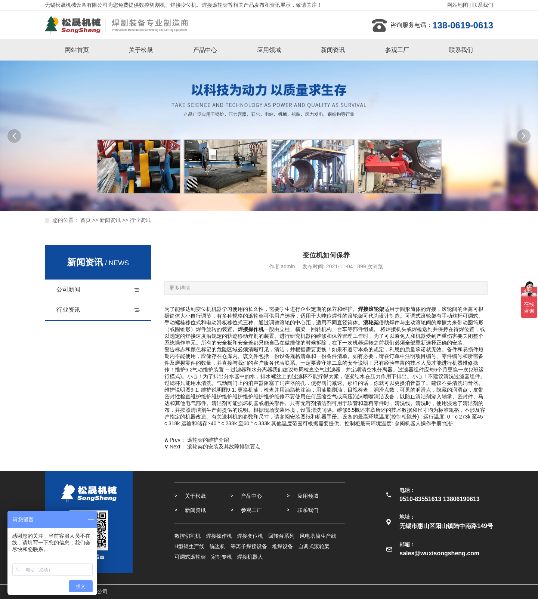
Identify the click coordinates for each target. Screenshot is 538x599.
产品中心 (205, 50)
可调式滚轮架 (190, 557)
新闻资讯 (333, 50)
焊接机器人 (250, 557)
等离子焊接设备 (249, 546)
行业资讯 (140, 220)
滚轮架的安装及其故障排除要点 (223, 447)
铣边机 (217, 546)
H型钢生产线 (189, 546)
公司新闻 (68, 289)
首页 (85, 220)
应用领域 (269, 50)
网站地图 (457, 5)
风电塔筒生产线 (318, 536)
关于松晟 (141, 50)
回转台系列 (281, 536)
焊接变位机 (250, 536)
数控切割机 (187, 536)
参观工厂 (397, 50)
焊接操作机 (219, 536)
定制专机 (221, 557)
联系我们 (482, 5)
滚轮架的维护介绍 (208, 440)
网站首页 (77, 50)
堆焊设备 (282, 546)
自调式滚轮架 (314, 546)
